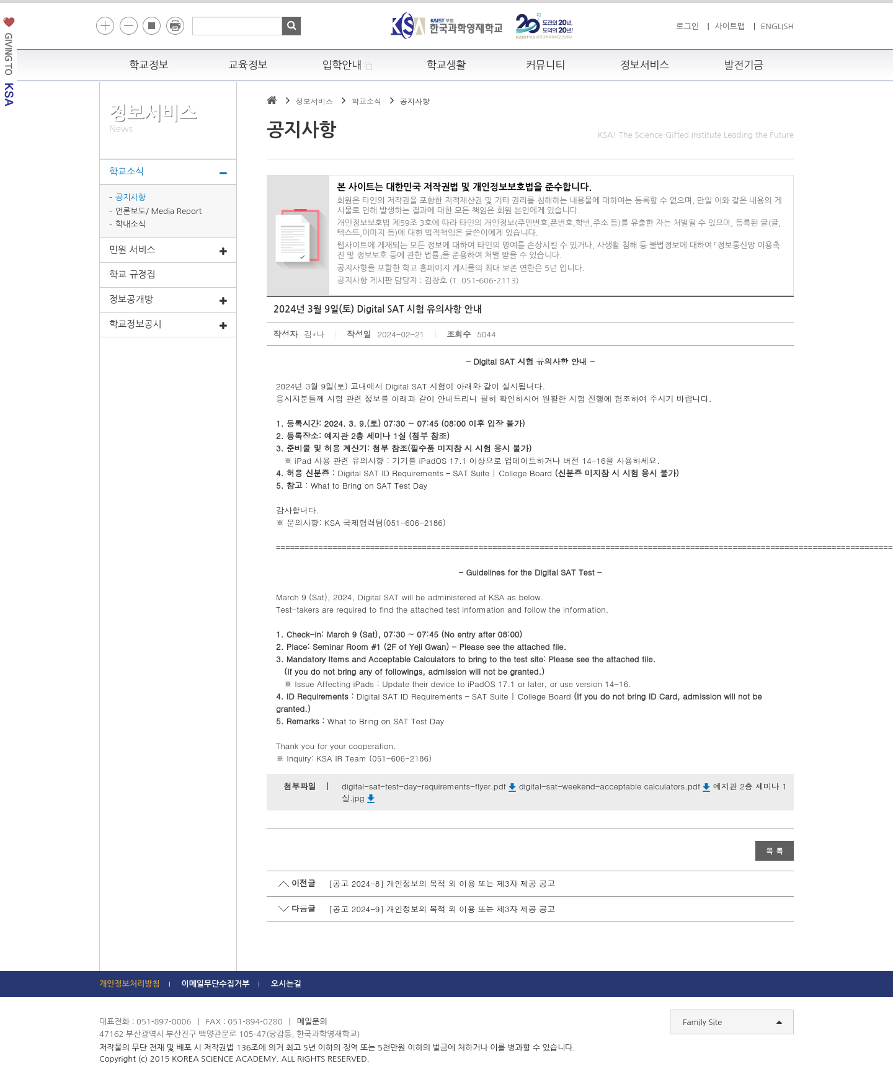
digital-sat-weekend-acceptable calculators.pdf (615, 786)
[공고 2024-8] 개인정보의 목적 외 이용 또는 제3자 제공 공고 (442, 883)
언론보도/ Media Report (158, 211)
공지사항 (130, 197)
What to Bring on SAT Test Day (369, 485)
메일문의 (312, 1022)
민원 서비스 (168, 250)
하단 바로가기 (99, 0)
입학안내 (347, 65)
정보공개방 (168, 300)
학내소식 (130, 224)
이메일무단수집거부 (215, 984)
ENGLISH (777, 26)
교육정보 (248, 65)
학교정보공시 (168, 325)
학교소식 (168, 172)
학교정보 (149, 65)
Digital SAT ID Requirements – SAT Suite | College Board (444, 473)
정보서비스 (644, 65)
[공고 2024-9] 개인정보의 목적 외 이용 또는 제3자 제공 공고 (442, 909)
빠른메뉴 (884, 176)
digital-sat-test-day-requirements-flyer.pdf (429, 786)
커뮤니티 (546, 65)
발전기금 (744, 65)
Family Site (732, 1023)
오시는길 (286, 984)
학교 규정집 (132, 274)
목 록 (774, 850)
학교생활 (446, 65)
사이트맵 (729, 26)
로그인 (687, 26)
